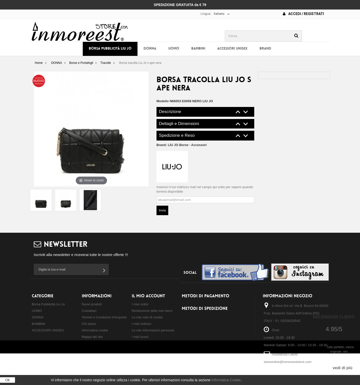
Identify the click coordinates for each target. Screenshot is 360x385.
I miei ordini (140, 304)
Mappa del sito (92, 337)
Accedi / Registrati (303, 14)
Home (39, 63)
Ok (7, 380)
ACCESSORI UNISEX (232, 49)
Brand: (181, 145)
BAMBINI (198, 49)
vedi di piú (342, 368)
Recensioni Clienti (333, 317)
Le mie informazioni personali (153, 330)
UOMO (173, 49)
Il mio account (148, 296)
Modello (162, 101)
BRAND (265, 49)
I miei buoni (140, 337)
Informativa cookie (95, 330)
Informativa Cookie (226, 380)
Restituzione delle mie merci (152, 311)
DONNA (150, 49)
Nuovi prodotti (92, 304)
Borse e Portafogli (81, 63)
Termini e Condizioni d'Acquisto (104, 317)
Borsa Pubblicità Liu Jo (110, 49)
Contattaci (89, 311)
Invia (162, 210)
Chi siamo (89, 324)
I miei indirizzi (141, 324)
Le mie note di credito (147, 317)
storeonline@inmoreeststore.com (288, 362)
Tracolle (105, 63)
